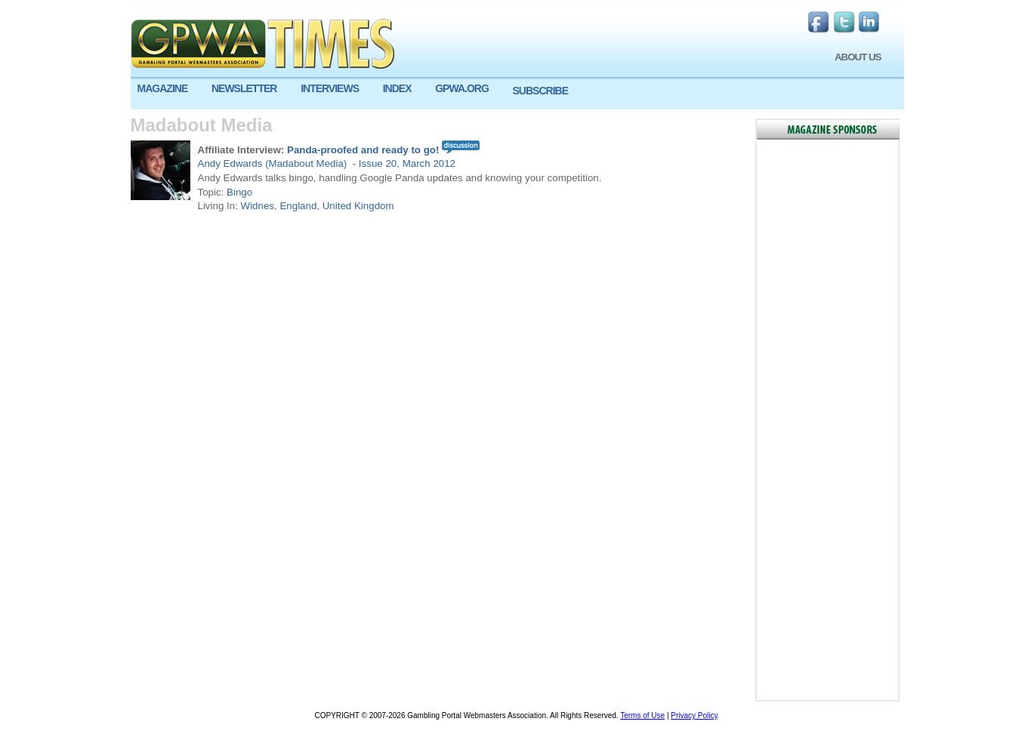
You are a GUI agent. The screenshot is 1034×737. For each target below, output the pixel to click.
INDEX (397, 88)
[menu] (517, 94)
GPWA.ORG (462, 88)
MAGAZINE (162, 88)
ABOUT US (858, 57)
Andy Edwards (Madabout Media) (274, 163)
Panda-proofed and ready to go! (363, 150)
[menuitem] (168, 88)
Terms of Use (642, 715)
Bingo (239, 192)
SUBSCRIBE (540, 91)
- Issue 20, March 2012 (402, 163)
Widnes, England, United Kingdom (317, 205)
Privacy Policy (694, 715)
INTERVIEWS (330, 88)
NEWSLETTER (243, 88)
